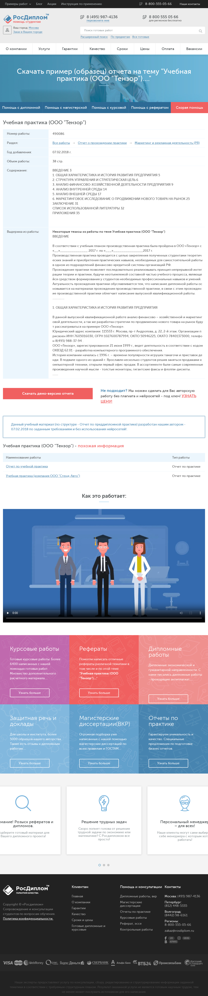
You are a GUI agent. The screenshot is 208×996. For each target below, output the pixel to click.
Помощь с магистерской (66, 108)
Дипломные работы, (136, 891)
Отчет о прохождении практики (102, 143)
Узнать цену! (173, 396)
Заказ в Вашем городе (27, 31)
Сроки (122, 49)
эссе (138, 918)
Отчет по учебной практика (27, 461)
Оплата (168, 49)
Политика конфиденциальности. (28, 913)
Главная (77, 891)
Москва (34, 27)
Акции (51, 4)
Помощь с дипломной (21, 108)
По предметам (120, 36)
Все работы (61, 143)
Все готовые (140, 36)
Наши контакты (190, 4)
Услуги (44, 49)
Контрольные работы (136, 924)
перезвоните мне (98, 20)
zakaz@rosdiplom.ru (179, 925)
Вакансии (194, 49)
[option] (104, 815)
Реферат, (127, 918)
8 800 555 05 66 (163, 17)
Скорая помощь (189, 108)
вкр (154, 891)
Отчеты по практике (135, 906)
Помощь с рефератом (150, 108)
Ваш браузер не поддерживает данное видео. (104, 560)
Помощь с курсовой (109, 108)
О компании (16, 49)
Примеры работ (16, 4)
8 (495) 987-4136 (102, 17)
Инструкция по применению (81, 4)
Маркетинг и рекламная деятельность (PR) (167, 143)
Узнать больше (30, 687)
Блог (39, 4)
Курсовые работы (133, 912)
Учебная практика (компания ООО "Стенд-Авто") (43, 470)
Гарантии (70, 49)
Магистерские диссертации (131, 898)
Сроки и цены (82, 915)
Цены (145, 49)
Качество (97, 49)
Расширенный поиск (94, 36)
